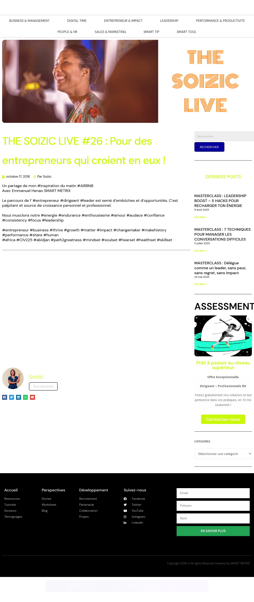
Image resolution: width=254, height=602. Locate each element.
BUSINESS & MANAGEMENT (29, 21)
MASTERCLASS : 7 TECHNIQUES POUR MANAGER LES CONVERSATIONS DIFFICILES (222, 234)
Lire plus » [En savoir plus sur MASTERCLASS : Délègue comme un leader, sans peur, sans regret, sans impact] (200, 284)
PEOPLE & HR (67, 32)
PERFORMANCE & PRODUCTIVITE (220, 21)
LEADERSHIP (169, 21)
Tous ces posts (43, 386)
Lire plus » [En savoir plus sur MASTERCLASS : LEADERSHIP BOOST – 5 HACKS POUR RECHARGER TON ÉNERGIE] (200, 217)
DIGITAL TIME (77, 21)
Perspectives (53, 490)
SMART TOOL (187, 32)
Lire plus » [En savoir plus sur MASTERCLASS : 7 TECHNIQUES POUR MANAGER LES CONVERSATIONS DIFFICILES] (200, 250)
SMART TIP (151, 32)
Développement (93, 490)
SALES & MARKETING (110, 32)
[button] (4, 397)
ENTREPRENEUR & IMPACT (123, 21)
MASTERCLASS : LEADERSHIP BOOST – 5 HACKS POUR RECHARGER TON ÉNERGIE (220, 200)
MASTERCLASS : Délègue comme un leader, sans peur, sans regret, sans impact (220, 267)
